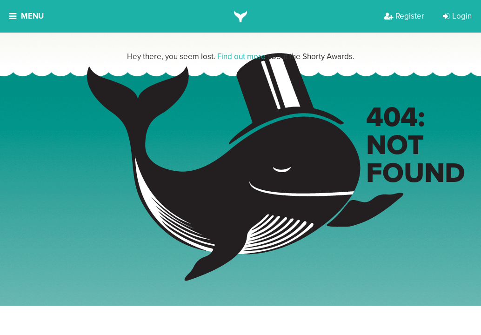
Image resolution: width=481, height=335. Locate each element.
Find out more (241, 56)
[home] (241, 16)
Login (457, 16)
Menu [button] (26, 16)
